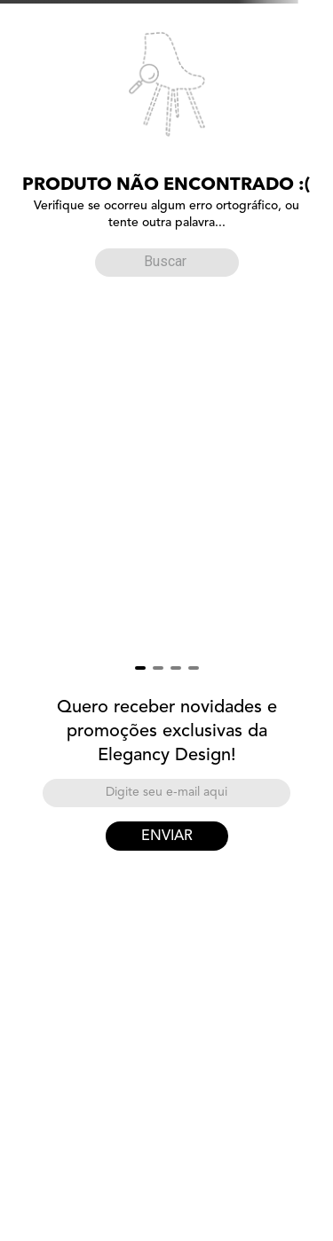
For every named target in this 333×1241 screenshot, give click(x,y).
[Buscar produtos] (113, 262)
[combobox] (167, 259)
